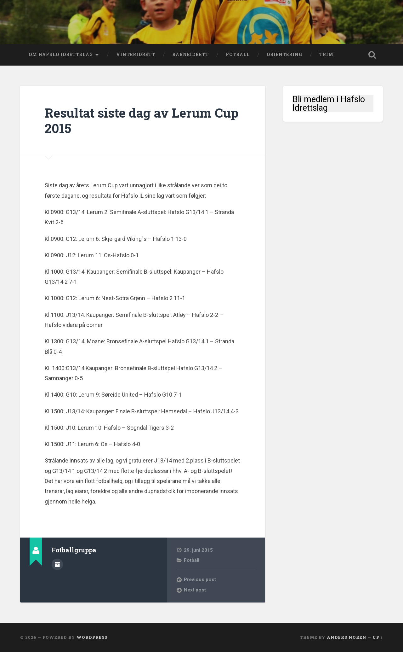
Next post (195, 590)
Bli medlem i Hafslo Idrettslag (328, 103)
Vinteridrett (135, 54)
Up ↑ (377, 637)
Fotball (238, 54)
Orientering (284, 54)
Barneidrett (190, 54)
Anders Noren (346, 637)
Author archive (57, 564)
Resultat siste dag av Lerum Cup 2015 (141, 120)
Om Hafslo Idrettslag (61, 54)
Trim (326, 54)
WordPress (92, 637)
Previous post (200, 579)
